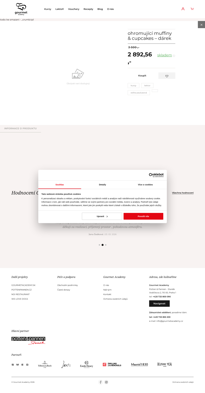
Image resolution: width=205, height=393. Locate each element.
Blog (100, 9)
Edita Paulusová (139, 92)
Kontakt (107, 294)
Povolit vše (143, 216)
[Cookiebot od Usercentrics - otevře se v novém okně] (151, 175)
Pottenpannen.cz (21, 289)
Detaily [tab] (102, 184)
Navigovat (159, 303)
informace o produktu (20, 128)
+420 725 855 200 (161, 317)
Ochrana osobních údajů (115, 299)
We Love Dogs (19, 299)
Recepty (88, 9)
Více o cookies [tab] (145, 184)
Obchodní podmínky (67, 285)
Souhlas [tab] (59, 184)
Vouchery (73, 9)
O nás (110, 9)
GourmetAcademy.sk (23, 285)
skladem (164, 55)
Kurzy (47, 9)
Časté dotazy (63, 289)
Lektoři (59, 9)
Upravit (102, 216)
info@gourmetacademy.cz (169, 321)
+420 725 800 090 (162, 296)
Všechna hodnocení (183, 192)
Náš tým (107, 289)
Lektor (147, 85)
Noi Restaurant (20, 294)
